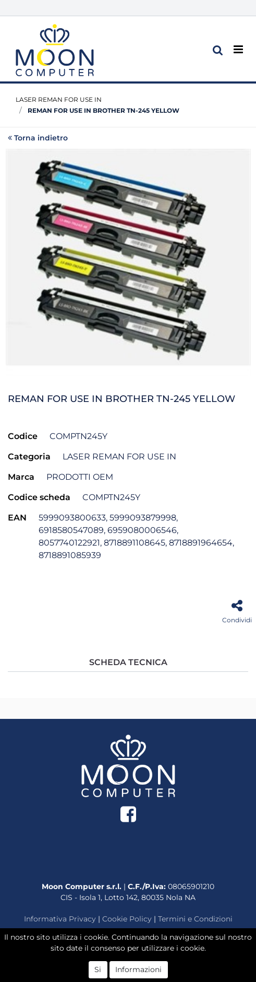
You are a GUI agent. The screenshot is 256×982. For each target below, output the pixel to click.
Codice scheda (39, 497)
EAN (17, 518)
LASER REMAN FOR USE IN (59, 99)
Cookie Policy (127, 919)
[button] (218, 50)
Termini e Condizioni (195, 919)
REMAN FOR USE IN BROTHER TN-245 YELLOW (103, 110)
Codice (23, 436)
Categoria (29, 457)
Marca (21, 477)
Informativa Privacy (60, 919)
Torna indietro (38, 138)
